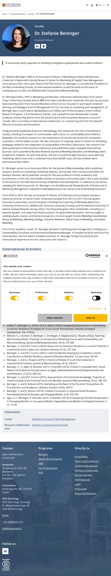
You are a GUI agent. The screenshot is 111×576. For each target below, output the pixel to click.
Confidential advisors (86, 465)
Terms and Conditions (87, 461)
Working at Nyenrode (86, 470)
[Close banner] (107, 256)
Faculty (31, 14)
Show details (95, 308)
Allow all (90, 318)
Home (4, 14)
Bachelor (43, 454)
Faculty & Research (17, 14)
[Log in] (92, 5)
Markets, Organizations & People (50, 425)
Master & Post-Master (50, 459)
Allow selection (55, 318)
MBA (41, 463)
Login (78, 484)
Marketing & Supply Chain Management (53, 419)
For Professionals (48, 468)
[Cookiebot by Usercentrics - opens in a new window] (87, 256)
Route (5, 515)
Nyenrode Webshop (86, 493)
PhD (41, 472)
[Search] (87, 5)
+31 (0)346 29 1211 (13, 522)
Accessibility (81, 456)
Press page (81, 488)
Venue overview (83, 475)
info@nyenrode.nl (12, 528)
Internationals (82, 479)
